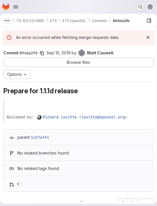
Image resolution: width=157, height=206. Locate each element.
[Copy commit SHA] (42, 53)
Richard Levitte (60, 117)
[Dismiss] (147, 37)
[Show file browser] (149, 20)
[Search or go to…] (140, 6)
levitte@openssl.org (103, 117)
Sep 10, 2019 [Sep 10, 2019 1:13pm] (59, 52)
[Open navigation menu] (15, 6)
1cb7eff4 (40, 137)
